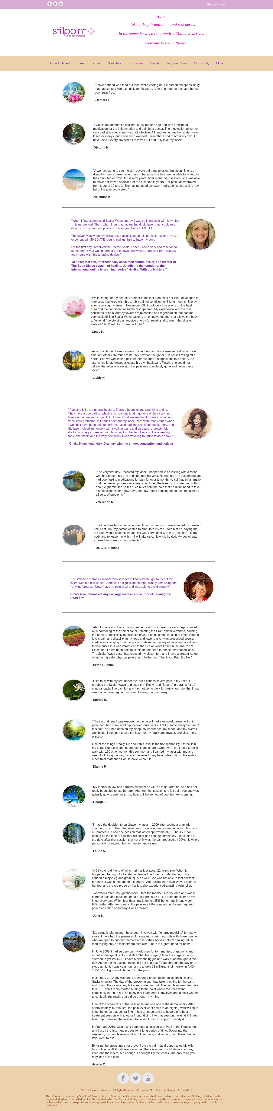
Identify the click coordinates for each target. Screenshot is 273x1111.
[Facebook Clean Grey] (49, 3)
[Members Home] (216, 4)
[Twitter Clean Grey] (55, 3)
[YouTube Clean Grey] (61, 3)
